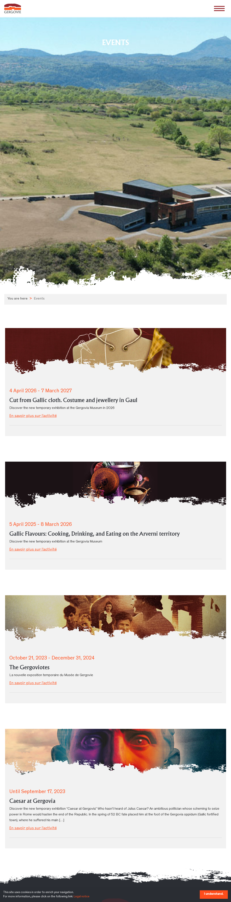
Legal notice (81, 896)
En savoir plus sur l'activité (33, 415)
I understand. (214, 894)
